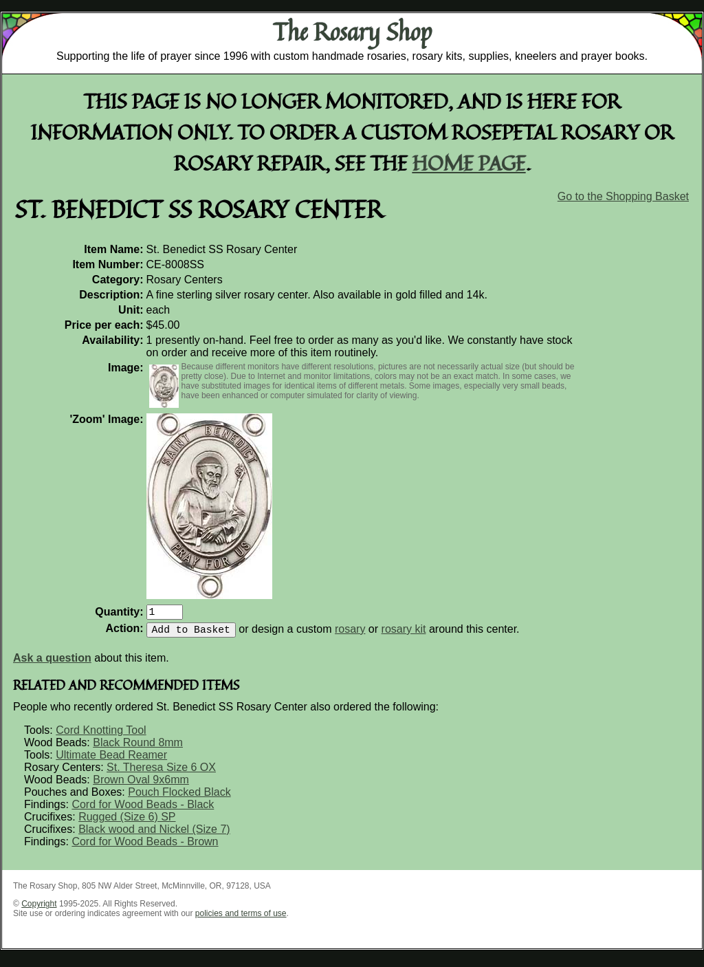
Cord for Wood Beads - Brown (145, 847)
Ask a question (52, 663)
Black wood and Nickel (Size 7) (154, 834)
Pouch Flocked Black (179, 797)
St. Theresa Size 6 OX (161, 773)
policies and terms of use (241, 919)
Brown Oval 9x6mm (141, 785)
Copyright (38, 909)
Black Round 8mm (138, 748)
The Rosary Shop (352, 31)
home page (469, 162)
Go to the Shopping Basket (623, 196)
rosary (350, 634)
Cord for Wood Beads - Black (143, 810)
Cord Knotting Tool (101, 735)
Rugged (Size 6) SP (126, 822)
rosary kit (404, 634)
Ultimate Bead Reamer (111, 760)
